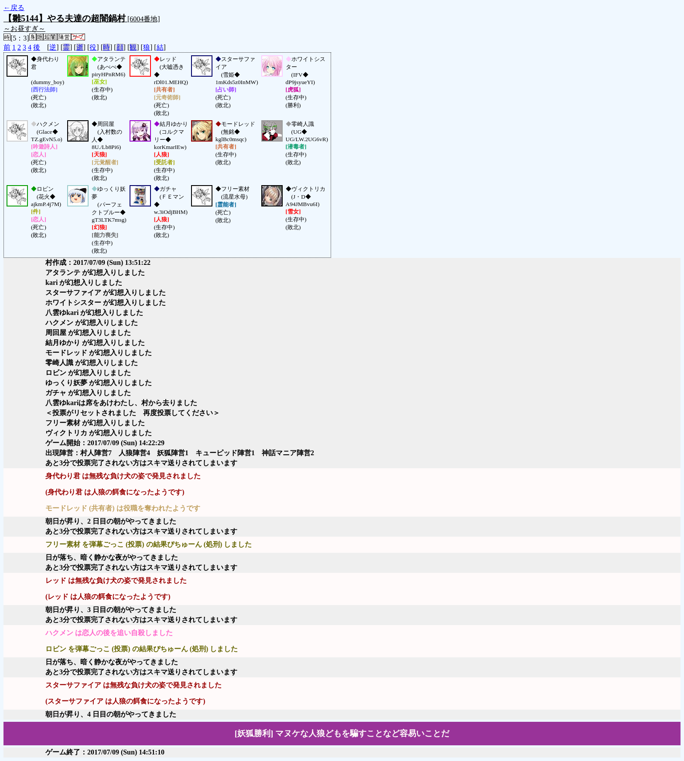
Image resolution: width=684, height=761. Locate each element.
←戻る (13, 7)
